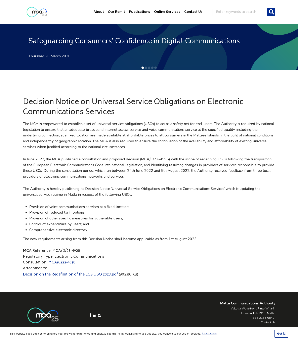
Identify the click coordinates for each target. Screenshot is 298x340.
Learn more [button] (209, 333)
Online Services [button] (167, 12)
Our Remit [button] (116, 12)
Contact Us (268, 322)
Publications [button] (139, 12)
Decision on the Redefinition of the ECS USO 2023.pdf (70, 274)
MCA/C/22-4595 (62, 262)
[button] (142, 68)
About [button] (98, 12)
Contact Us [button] (193, 12)
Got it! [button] (281, 333)
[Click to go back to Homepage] (37, 12)
